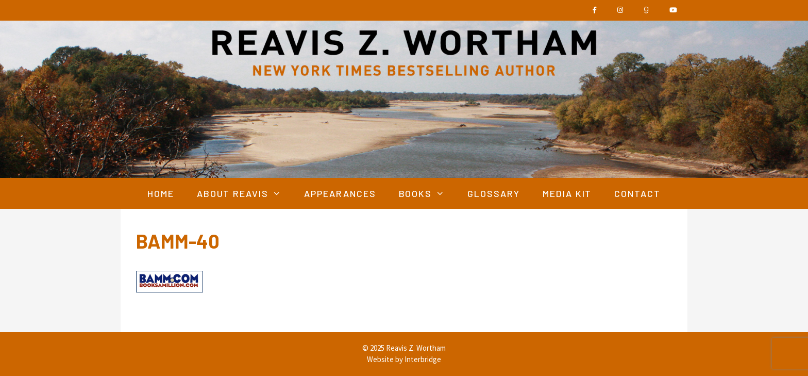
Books (427, 193)
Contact (637, 193)
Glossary (493, 193)
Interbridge (423, 359)
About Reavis (245, 193)
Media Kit (567, 193)
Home (160, 193)
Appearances (340, 193)
